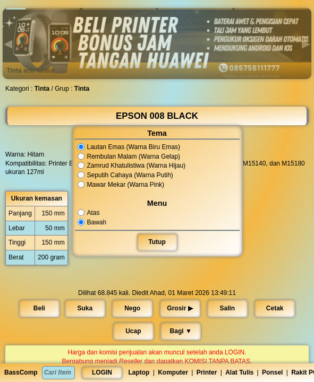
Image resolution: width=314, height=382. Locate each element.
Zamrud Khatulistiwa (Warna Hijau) (132, 166)
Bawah (94, 222)
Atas (90, 212)
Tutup (157, 242)
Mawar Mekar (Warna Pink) (122, 184)
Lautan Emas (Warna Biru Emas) (130, 147)
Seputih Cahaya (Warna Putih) (126, 175)
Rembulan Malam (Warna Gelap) (130, 156)
